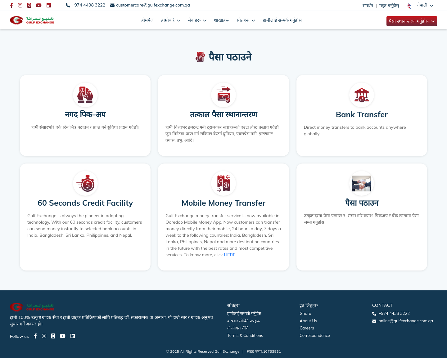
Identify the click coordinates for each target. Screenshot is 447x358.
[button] (420, 5)
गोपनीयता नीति (237, 327)
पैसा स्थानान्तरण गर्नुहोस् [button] (409, 21)
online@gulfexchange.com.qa (406, 320)
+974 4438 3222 (88, 5)
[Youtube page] (62, 336)
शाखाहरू (221, 20)
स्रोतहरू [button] (244, 20)
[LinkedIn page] (72, 336)
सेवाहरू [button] (195, 20)
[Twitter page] (53, 336)
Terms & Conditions (245, 335)
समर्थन (368, 5)
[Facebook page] (35, 336)
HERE (230, 254)
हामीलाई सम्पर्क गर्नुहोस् (282, 20)
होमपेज (147, 20)
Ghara (305, 313)
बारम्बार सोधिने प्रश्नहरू (243, 320)
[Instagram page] (44, 336)
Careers (307, 327)
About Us (308, 320)
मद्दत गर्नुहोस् (389, 5)
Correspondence (315, 335)
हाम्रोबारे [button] (168, 20)
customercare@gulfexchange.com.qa (153, 5)
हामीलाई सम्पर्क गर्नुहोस (244, 313)
